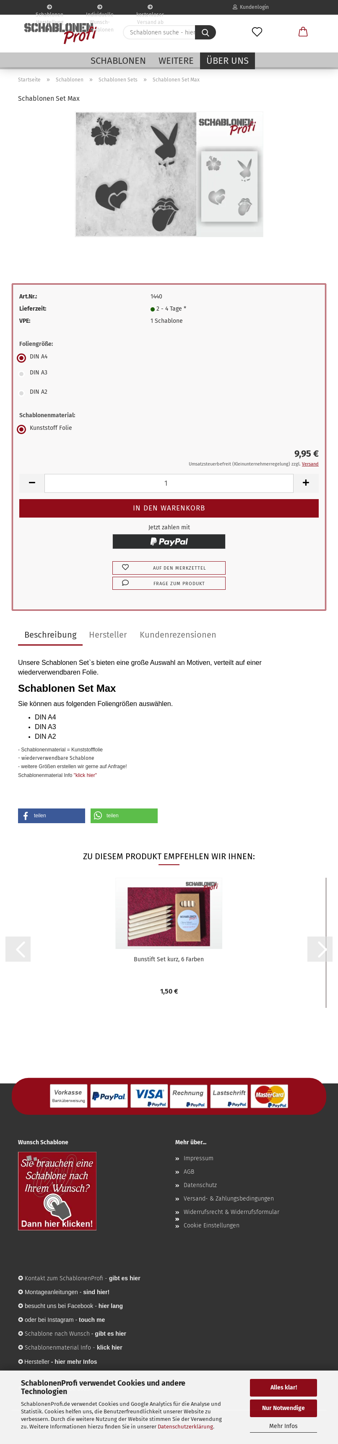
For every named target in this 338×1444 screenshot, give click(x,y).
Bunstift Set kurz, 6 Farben (169, 959)
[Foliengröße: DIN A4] (169, 358)
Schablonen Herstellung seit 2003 (49, 10)
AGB (189, 1171)
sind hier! (96, 1292)
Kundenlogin (251, 7)
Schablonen (118, 60)
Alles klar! (283, 1387)
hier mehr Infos (76, 1361)
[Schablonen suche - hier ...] (205, 32)
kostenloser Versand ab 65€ (150, 10)
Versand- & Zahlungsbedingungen (229, 1198)
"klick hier (84, 775)
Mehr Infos (283, 1426)
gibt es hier (110, 1333)
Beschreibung (50, 635)
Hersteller (108, 635)
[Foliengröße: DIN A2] (169, 393)
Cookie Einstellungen (211, 1225)
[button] (303, 32)
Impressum (198, 1158)
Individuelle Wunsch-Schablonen (100, 10)
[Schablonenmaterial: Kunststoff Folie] (169, 429)
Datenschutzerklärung (185, 1426)
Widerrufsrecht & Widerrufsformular (231, 1212)
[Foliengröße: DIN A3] (169, 374)
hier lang (111, 1306)
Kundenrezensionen (178, 635)
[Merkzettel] (257, 32)
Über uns (227, 60)
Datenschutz (200, 1185)
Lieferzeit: (32, 308)
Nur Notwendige (283, 1408)
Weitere (176, 60)
